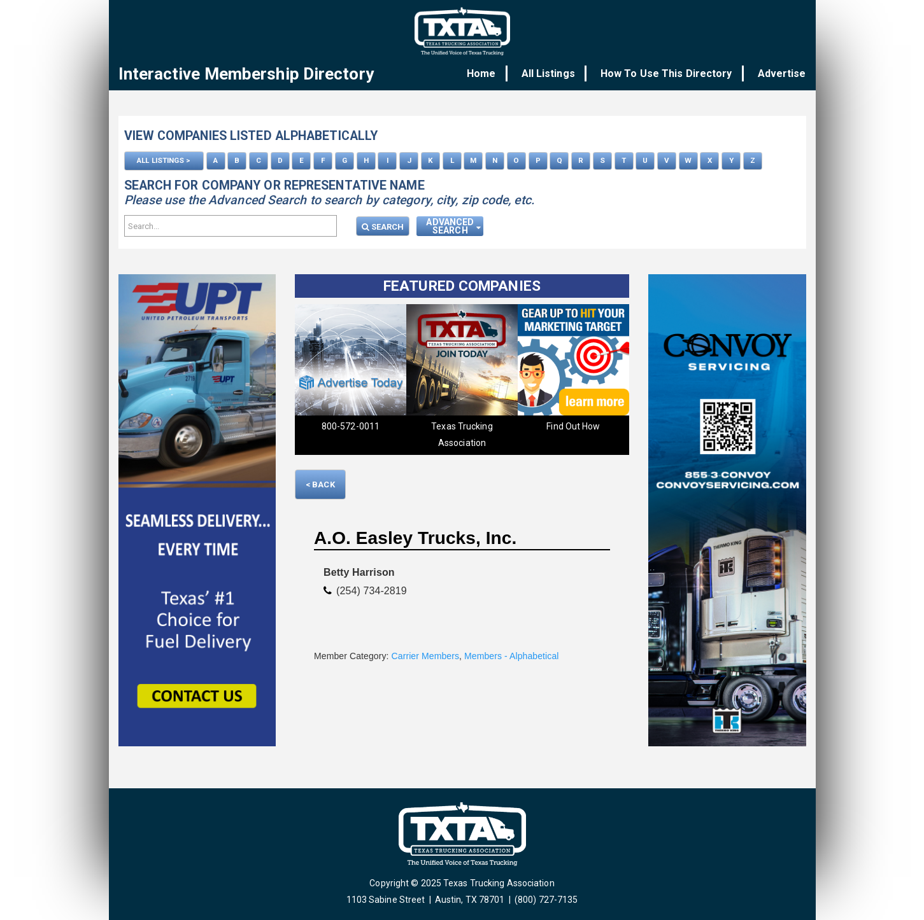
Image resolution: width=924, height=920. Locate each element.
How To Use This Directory (671, 73)
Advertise (782, 73)
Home (494, 73)
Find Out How (573, 425)
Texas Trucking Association (461, 433)
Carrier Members (426, 655)
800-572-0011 (351, 425)
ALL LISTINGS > (163, 159)
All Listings (557, 73)
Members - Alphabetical (511, 655)
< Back (320, 483)
